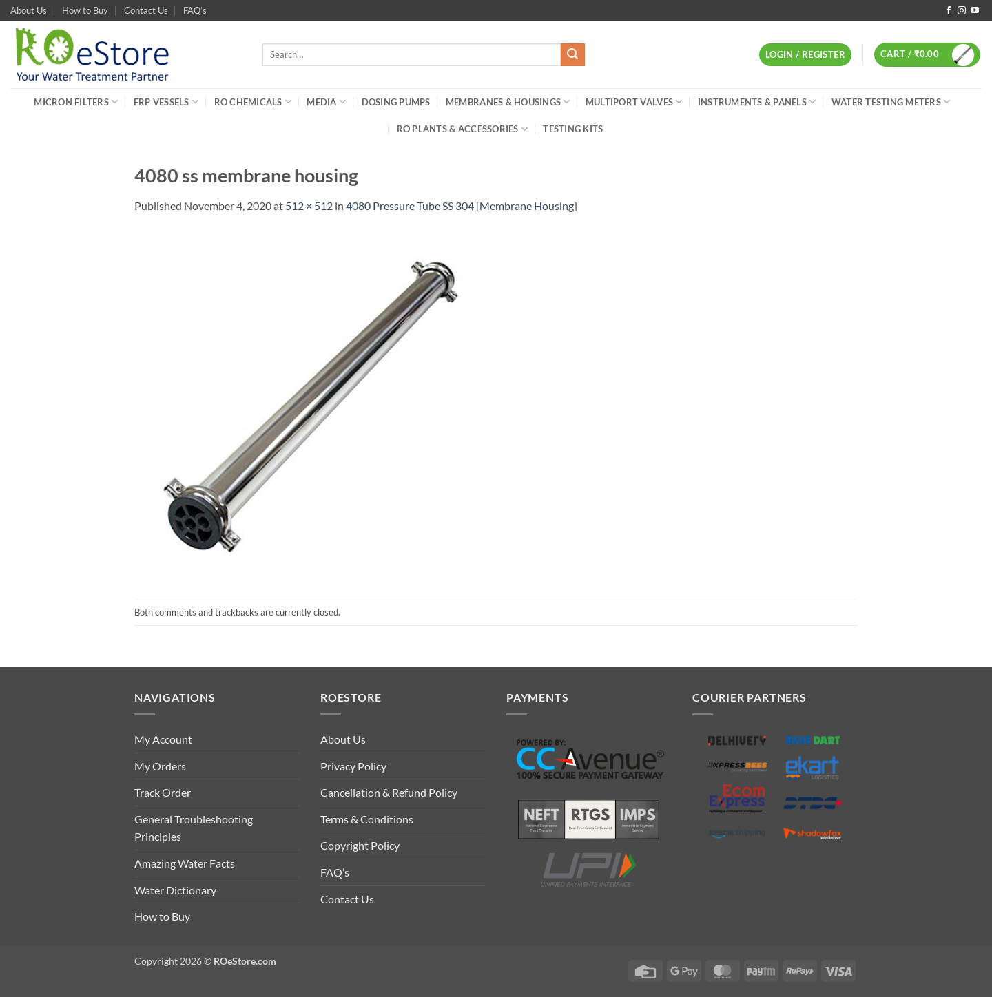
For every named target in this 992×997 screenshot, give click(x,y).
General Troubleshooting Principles (193, 827)
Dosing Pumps (396, 101)
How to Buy (85, 10)
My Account (163, 739)
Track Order (162, 792)
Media (326, 101)
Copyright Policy (360, 845)
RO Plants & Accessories (462, 129)
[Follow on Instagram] (962, 11)
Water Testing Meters (891, 101)
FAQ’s (195, 10)
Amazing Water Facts (184, 863)
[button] (805, 54)
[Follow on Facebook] (948, 11)
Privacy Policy (353, 766)
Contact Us (146, 10)
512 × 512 (309, 205)
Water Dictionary (175, 889)
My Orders (160, 766)
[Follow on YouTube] (975, 11)
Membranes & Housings (508, 101)
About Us (28, 10)
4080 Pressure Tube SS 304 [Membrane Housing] (461, 205)
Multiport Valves (634, 101)
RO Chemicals (253, 101)
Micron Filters (76, 101)
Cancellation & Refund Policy (388, 792)
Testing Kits (573, 128)
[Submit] (572, 55)
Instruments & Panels (757, 101)
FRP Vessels (166, 101)
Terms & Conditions (366, 819)
